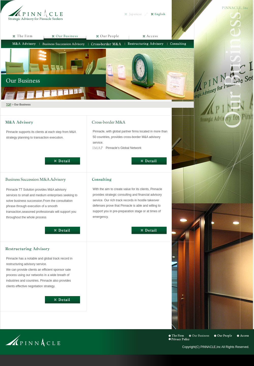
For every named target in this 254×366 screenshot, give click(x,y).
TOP (8, 104)
